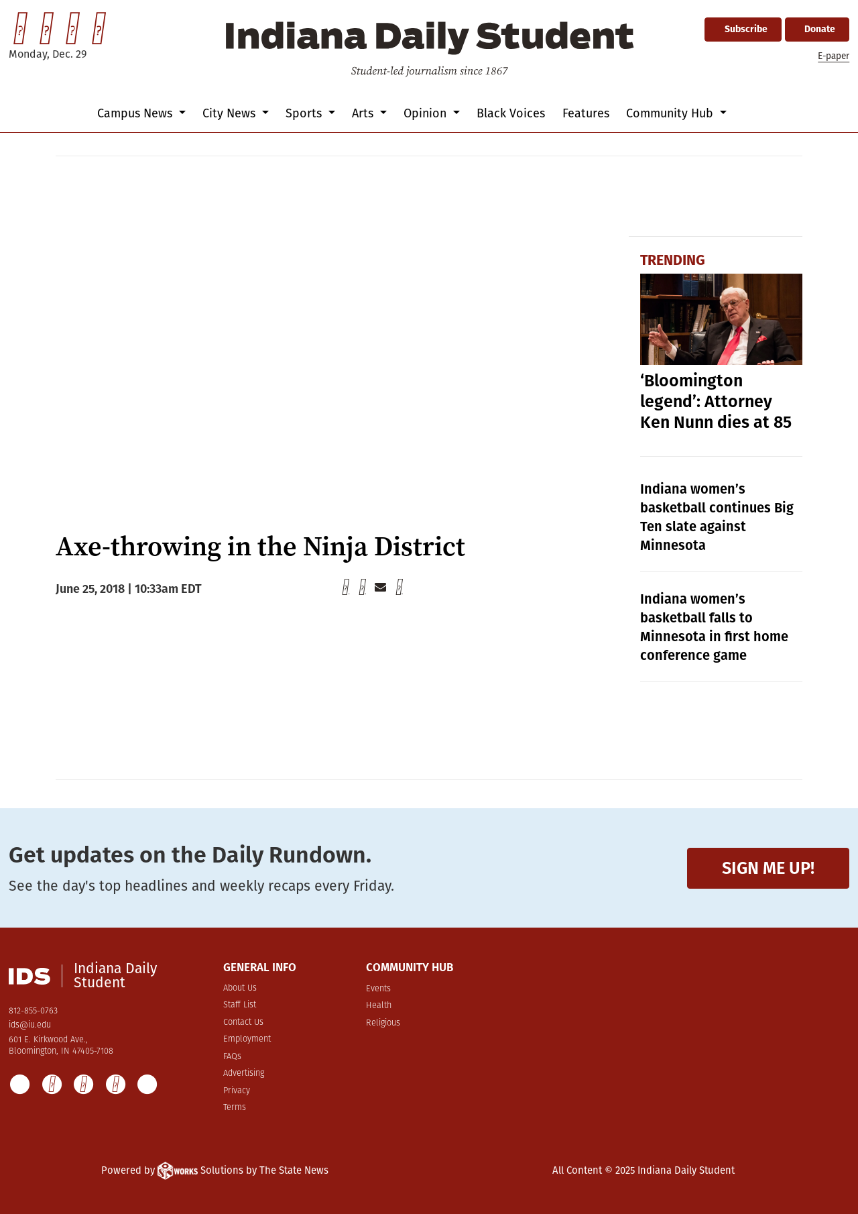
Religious (383, 1023)
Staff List (239, 1005)
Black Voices (511, 113)
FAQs (232, 1056)
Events (378, 989)
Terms (234, 1107)
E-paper (833, 56)
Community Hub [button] (671, 113)
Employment (247, 1039)
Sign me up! (768, 868)
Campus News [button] (136, 113)
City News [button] (230, 113)
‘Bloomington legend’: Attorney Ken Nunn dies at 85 (716, 402)
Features (585, 113)
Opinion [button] (427, 113)
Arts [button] (364, 113)
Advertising (243, 1073)
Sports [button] (305, 113)
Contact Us (243, 1022)
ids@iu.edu (30, 1025)
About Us (240, 988)
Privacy (236, 1091)
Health (378, 1005)
